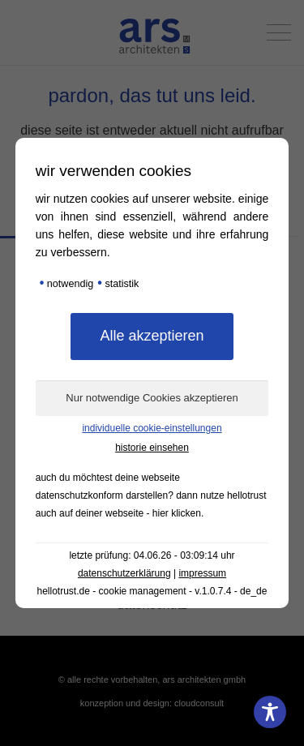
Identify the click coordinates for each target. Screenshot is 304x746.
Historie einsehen (152, 447)
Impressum (202, 573)
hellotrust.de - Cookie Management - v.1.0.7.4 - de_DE (152, 591)
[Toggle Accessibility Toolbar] (270, 712)
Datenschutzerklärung (124, 573)
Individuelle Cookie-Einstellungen (151, 428)
